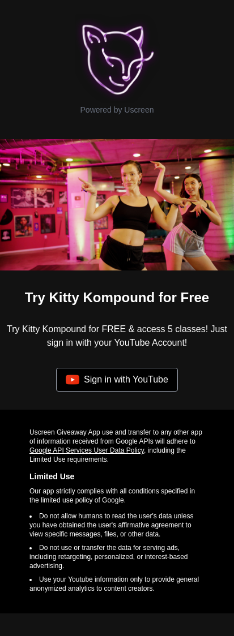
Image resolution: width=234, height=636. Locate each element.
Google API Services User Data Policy (86, 450)
